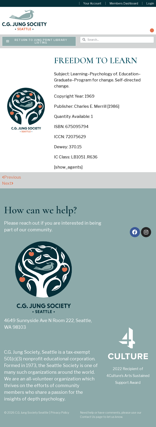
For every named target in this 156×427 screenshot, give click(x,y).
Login (150, 3)
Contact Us (87, 416)
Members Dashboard (123, 3)
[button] (152, 30)
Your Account (92, 3)
